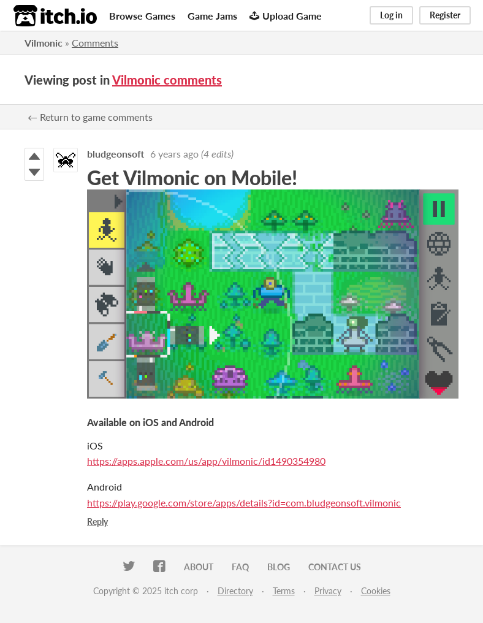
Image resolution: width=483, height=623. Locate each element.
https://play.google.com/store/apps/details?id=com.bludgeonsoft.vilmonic (244, 502)
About (198, 567)
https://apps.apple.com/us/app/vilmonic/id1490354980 (206, 461)
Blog (278, 567)
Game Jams (212, 15)
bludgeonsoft (115, 153)
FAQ (240, 567)
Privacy (327, 591)
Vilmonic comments (167, 79)
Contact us (334, 567)
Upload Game (285, 15)
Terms (284, 591)
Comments (95, 42)
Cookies (375, 591)
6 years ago (174, 153)
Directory (235, 591)
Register (445, 15)
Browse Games (142, 15)
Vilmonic (44, 42)
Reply (97, 521)
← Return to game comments (90, 117)
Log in (391, 15)
